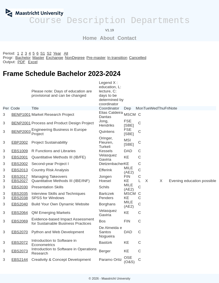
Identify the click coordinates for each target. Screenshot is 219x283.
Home (90, 38)
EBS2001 (19, 157)
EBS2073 (19, 251)
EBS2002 (19, 164)
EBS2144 (19, 259)
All (66, 53)
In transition (117, 57)
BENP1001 (21, 114)
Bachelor (23, 57)
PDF (21, 62)
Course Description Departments (109, 21)
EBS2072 (19, 242)
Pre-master (96, 57)
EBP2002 (19, 142)
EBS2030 (19, 187)
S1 (42, 53)
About (107, 38)
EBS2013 (19, 170)
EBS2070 (19, 232)
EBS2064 (19, 212)
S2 (49, 53)
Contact (126, 38)
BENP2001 (21, 123)
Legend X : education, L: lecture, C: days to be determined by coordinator (111, 93)
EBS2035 (19, 193)
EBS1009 (19, 151)
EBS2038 (19, 198)
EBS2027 (19, 181)
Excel (32, 62)
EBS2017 (19, 176)
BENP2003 (21, 131)
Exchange (54, 57)
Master (38, 57)
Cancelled (137, 57)
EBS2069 (19, 221)
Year (57, 53)
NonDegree (75, 57)
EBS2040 (19, 204)
